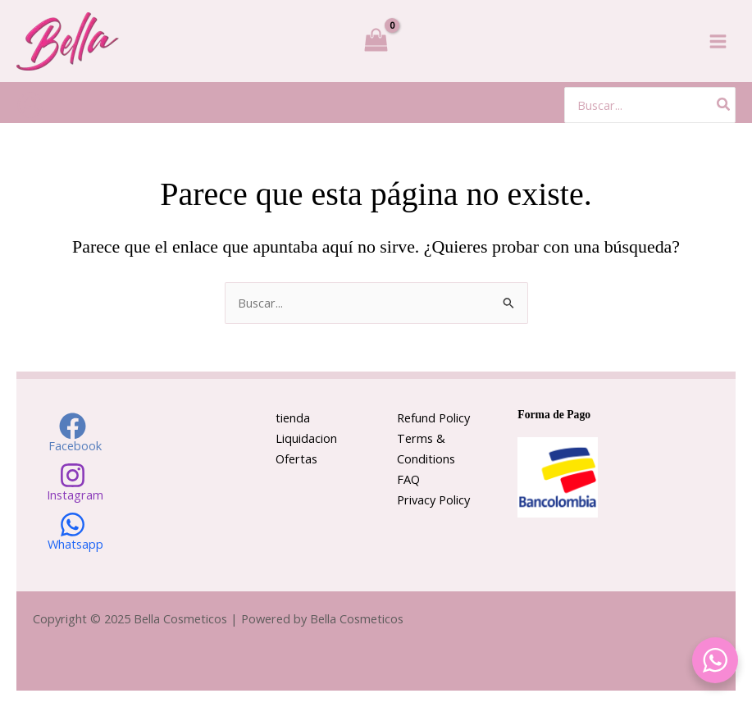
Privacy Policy (433, 499)
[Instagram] (73, 481)
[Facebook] (73, 432)
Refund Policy (433, 417)
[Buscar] (724, 105)
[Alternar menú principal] (718, 40)
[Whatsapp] (73, 530)
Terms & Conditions (426, 448)
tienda (293, 417)
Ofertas (296, 458)
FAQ (408, 479)
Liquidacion (306, 438)
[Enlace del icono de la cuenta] (30, 105)
